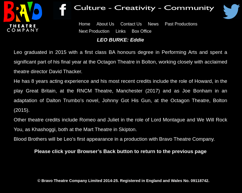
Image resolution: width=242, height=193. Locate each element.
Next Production (94, 31)
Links (121, 31)
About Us (105, 24)
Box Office (142, 31)
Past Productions (181, 24)
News (153, 24)
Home (84, 24)
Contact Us (131, 24)
